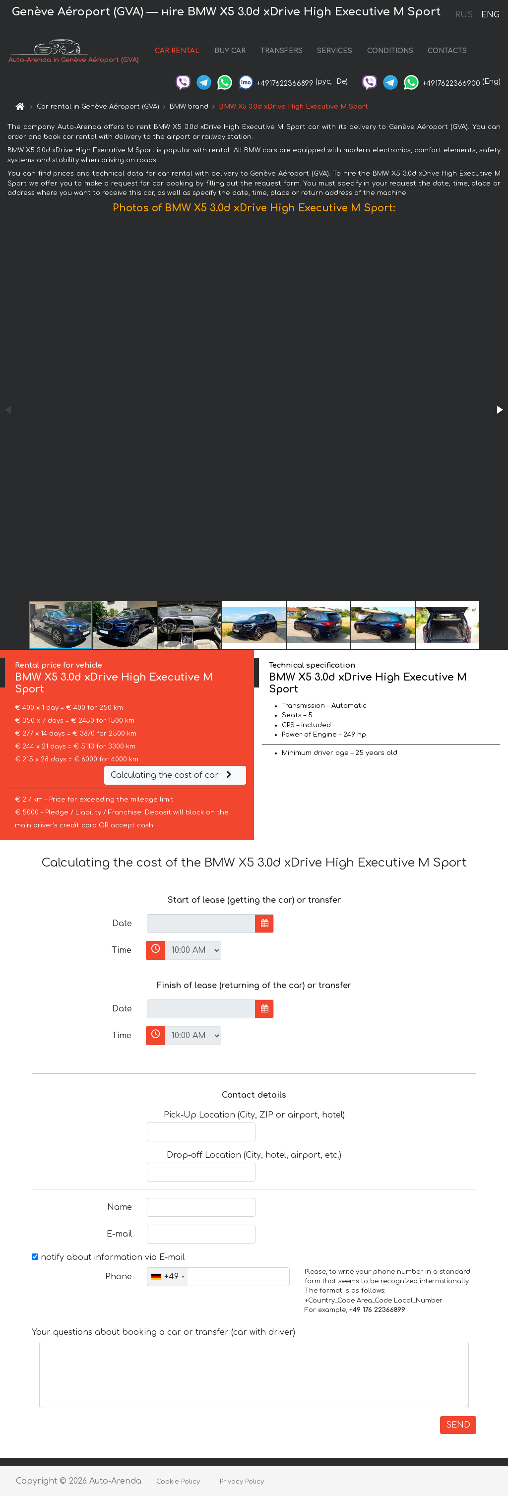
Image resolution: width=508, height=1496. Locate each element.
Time (121, 950)
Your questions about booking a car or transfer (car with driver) (163, 1332)
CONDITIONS (390, 51)
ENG (490, 14)
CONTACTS (447, 51)
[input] (201, 923)
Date (122, 923)
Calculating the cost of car (173, 775)
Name (119, 1207)
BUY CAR (230, 51)
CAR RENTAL (177, 51)
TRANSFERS (281, 51)
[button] (499, 410)
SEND (458, 1425)
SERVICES (334, 51)
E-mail (119, 1234)
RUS (464, 14)
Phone (118, 1276)
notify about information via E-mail (108, 1257)
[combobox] (167, 1277)
